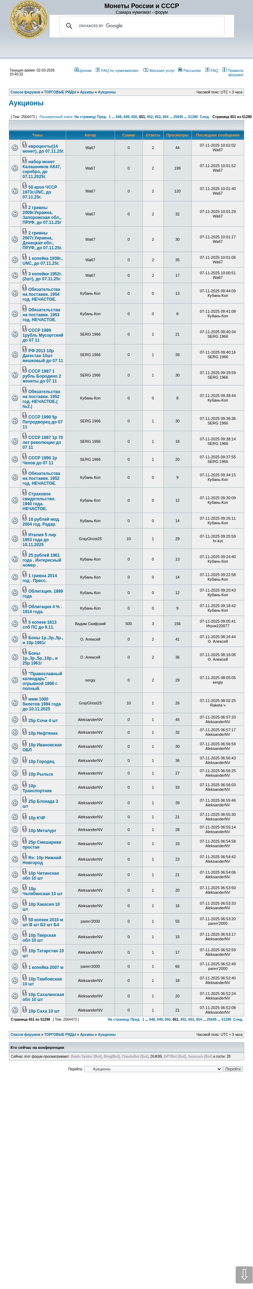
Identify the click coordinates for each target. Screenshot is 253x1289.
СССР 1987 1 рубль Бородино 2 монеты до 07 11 (42, 376)
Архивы (87, 1035)
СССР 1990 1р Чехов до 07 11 (40, 460)
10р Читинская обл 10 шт (41, 876)
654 (166, 117)
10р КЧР (37, 817)
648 (119, 117)
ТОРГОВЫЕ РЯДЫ (60, 1035)
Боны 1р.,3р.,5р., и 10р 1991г (43, 640)
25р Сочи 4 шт (43, 720)
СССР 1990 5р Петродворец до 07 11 (43, 422)
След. (205, 117)
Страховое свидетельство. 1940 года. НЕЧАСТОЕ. (39, 501)
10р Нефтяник (43, 733)
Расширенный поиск (55, 117)
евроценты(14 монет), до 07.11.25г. (43, 149)
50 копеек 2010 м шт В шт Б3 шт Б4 (43, 922)
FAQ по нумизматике (117, 70)
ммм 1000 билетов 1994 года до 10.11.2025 (42, 704)
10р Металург (42, 830)
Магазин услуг (159, 70)
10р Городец (42, 761)
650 (134, 117)
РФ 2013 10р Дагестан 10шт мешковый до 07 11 (43, 355)
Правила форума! (232, 72)
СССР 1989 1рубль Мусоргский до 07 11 (43, 335)
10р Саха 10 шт (44, 1011)
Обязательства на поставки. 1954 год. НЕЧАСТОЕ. (41, 294)
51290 (193, 117)
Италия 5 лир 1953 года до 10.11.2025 (39, 539)
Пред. (102, 117)
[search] (140, 26)
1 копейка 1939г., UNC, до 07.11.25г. (43, 261)
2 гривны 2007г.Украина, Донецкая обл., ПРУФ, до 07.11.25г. (42, 240)
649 (126, 117)
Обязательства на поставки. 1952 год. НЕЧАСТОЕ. (41, 478)
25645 (178, 117)
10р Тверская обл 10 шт (39, 938)
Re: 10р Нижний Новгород (42, 860)
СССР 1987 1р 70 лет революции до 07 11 (43, 442)
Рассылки (189, 70)
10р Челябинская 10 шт (43, 891)
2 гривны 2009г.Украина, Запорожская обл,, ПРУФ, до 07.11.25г (42, 215)
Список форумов (25, 1035)
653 (158, 117)
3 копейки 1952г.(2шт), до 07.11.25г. (42, 276)
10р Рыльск (41, 774)
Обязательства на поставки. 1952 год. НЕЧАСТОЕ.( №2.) (41, 399)
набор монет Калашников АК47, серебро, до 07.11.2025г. (42, 169)
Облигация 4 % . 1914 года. (42, 609)
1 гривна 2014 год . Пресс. (40, 578)
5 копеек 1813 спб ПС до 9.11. (40, 625)
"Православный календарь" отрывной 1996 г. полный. (42, 681)
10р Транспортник (37, 788)
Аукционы (26, 103)
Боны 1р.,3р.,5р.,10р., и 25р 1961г (40, 658)
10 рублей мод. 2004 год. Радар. (41, 522)
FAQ (211, 70)
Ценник (82, 70)
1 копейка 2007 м (46, 967)
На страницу (85, 117)
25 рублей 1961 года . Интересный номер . (42, 560)
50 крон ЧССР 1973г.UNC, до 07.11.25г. (40, 192)
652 (150, 117)
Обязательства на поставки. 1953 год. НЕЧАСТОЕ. (41, 314)
